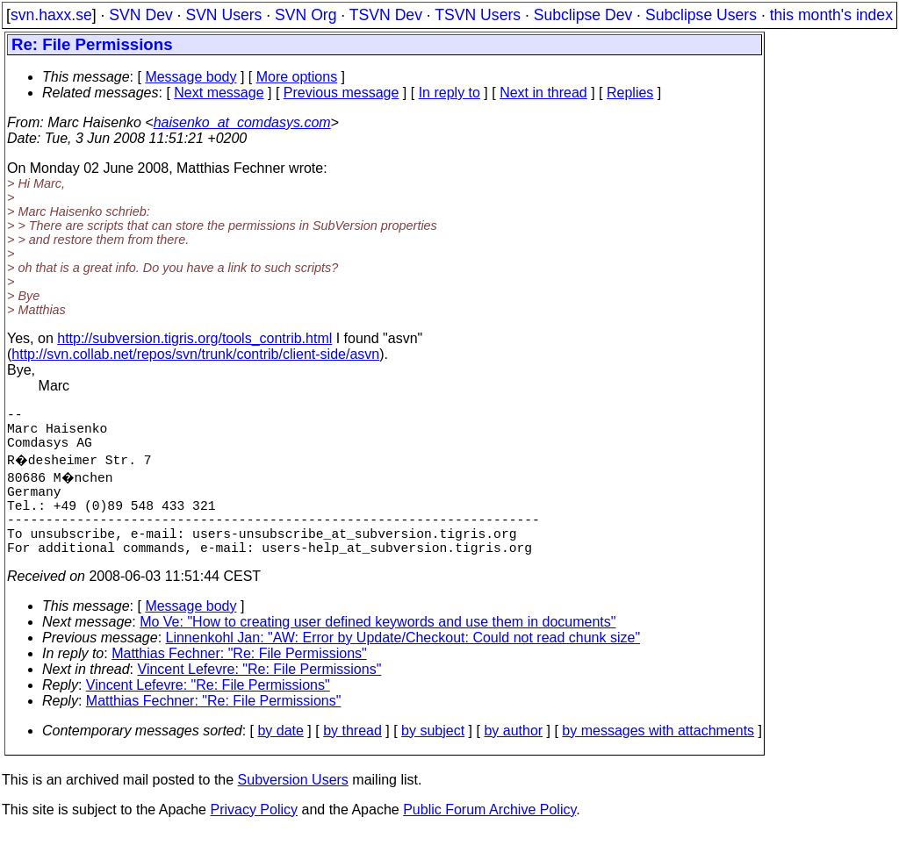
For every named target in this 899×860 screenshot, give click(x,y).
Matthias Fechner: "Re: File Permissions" (239, 681)
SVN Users (223, 15)
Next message (218, 92)
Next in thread (543, 92)
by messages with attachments (658, 758)
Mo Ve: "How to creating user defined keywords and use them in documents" (377, 649)
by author (513, 758)
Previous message (341, 92)
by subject (432, 758)
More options (297, 76)
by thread (352, 758)
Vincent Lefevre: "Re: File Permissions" (260, 697)
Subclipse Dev (583, 15)
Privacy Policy (254, 837)
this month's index (831, 15)
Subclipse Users (701, 15)
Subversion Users (293, 807)
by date (280, 758)
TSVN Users (478, 15)
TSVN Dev (385, 15)
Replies (630, 92)
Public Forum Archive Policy (489, 837)
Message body (190, 76)
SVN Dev (140, 15)
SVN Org (305, 15)
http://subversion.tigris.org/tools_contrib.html (194, 338)
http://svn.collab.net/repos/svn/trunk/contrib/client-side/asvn (195, 354)
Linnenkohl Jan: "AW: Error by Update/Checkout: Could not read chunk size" (403, 665)
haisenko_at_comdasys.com (242, 122)
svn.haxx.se (51, 15)
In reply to (449, 92)
